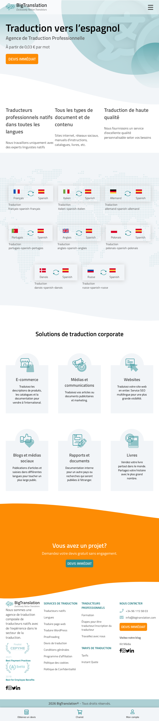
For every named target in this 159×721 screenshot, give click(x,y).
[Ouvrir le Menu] (150, 7)
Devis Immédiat (22, 59)
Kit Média (125, 644)
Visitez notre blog (130, 638)
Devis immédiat (79, 563)
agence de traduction (20, 614)
